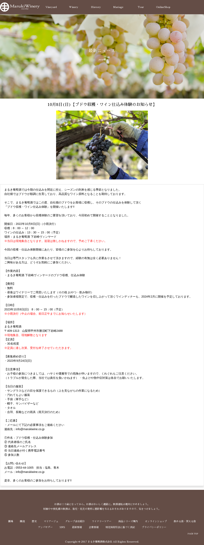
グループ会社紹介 (75, 521)
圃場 (10, 521)
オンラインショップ (156, 521)
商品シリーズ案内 (128, 521)
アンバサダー (45, 527)
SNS (62, 527)
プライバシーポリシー (154, 527)
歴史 (34, 521)
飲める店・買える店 (185, 521)
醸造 (22, 521)
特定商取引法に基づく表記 (120, 527)
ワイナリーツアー (101, 521)
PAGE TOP (193, 534)
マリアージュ (51, 521)
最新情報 (77, 527)
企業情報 (94, 527)
